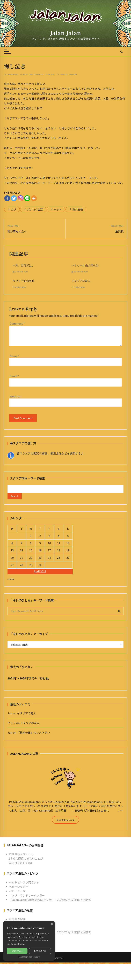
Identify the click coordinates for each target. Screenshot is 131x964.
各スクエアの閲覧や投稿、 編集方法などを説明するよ (50, 453)
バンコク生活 (35, 209)
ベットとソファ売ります (24, 884)
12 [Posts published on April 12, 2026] (67, 544)
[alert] (29, 941)
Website (15, 396)
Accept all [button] (17, 951)
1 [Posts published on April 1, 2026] (31, 537)
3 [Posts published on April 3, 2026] (49, 537)
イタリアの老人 (81, 281)
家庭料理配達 (17, 921)
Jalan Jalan (65, 33)
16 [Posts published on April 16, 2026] (40, 552)
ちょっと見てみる (65, 821)
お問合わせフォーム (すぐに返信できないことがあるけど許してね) (26, 859)
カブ (13, 209)
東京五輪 (77, 209)
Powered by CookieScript (29, 957)
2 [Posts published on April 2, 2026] (40, 537)
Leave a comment (68, 74)
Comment (17, 323)
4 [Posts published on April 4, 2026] (58, 537)
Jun (53, 74)
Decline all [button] (40, 951)
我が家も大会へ (17, 231)
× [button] (51, 924)
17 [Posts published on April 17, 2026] (49, 552)
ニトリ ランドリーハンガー (27, 897)
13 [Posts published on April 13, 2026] (12, 552)
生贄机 (119, 231)
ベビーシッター (18, 888)
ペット (57, 209)
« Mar (11, 580)
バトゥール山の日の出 (85, 265)
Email (14, 376)
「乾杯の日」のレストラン (33, 734)
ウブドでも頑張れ (23, 281)
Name (14, 356)
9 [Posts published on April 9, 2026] (40, 544)
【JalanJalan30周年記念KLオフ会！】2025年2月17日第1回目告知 (50, 901)
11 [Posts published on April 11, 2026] (58, 544)
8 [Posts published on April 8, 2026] (31, 544)
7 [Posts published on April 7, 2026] (21, 544)
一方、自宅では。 (23, 265)
